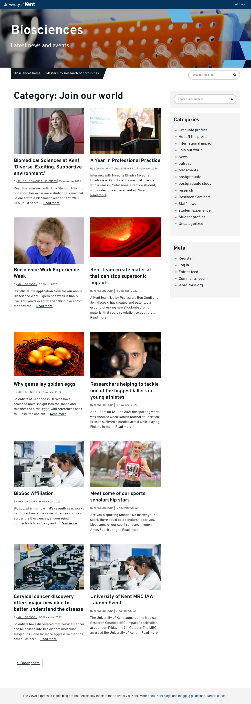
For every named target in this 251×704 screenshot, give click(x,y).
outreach (186, 163)
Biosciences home (27, 73)
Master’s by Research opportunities (72, 73)
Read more (51, 203)
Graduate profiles (193, 130)
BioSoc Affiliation (34, 494)
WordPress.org (191, 285)
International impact (196, 143)
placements (188, 170)
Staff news (187, 204)
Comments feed (192, 278)
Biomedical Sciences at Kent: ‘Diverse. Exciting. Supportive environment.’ (48, 167)
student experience (195, 210)
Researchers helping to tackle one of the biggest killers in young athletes (124, 391)
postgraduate (190, 177)
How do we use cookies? (151, 697)
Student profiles (192, 217)
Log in (184, 265)
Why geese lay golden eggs (44, 384)
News (183, 157)
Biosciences (47, 30)
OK (189, 697)
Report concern (217, 696)
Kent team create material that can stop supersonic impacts (120, 276)
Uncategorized (191, 224)
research (186, 190)
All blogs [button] (240, 4)
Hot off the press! (193, 137)
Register (186, 258)
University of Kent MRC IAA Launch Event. (121, 600)
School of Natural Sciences (37, 181)
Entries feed (188, 272)
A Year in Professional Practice (125, 161)
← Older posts (28, 663)
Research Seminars (195, 197)
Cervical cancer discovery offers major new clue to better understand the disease (48, 603)
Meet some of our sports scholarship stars (117, 497)
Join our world (191, 150)
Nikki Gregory (27, 284)
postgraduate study (195, 183)
